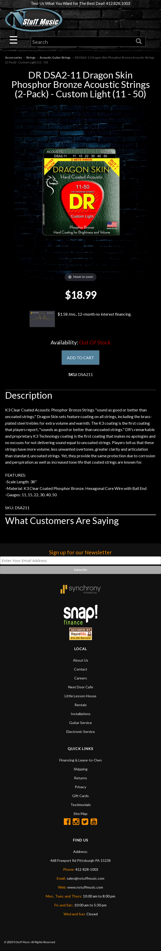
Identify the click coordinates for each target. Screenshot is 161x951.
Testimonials (80, 805)
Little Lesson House (80, 696)
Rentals (81, 705)
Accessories (13, 57)
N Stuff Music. (21, 942)
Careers (80, 678)
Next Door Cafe (80, 687)
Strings (31, 57)
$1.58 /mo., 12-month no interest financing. (81, 319)
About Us (80, 660)
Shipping (80, 769)
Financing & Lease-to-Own (80, 760)
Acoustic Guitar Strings (55, 57)
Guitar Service (80, 723)
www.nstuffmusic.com (85, 887)
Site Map (80, 814)
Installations (81, 714)
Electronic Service (80, 732)
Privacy (80, 787)
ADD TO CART (80, 357)
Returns (80, 778)
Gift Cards (80, 796)
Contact (80, 669)
